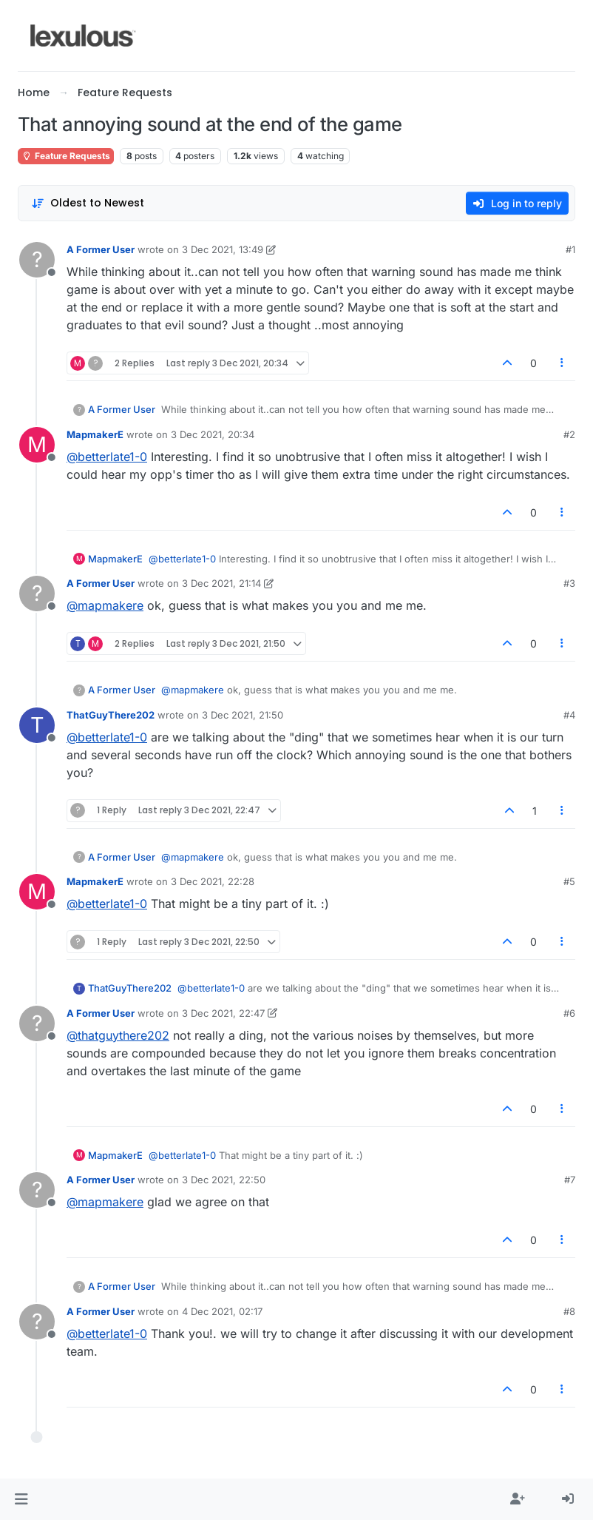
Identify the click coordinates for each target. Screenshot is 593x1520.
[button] (21, 1499)
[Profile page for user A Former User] (37, 260)
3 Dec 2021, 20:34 (212, 434)
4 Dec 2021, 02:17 (222, 1311)
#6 (569, 1013)
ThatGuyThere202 (111, 715)
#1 (570, 249)
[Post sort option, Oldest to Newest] (87, 203)
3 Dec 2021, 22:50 (223, 1180)
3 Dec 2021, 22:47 (223, 1013)
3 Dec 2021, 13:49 (222, 249)
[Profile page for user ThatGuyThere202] (37, 725)
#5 (569, 881)
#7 (569, 1180)
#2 (569, 434)
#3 (569, 583)
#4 (569, 715)
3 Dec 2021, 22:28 (212, 881)
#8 (569, 1311)
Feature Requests (65, 155)
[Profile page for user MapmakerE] (37, 445)
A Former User (101, 249)
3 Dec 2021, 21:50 (242, 715)
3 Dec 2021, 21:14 (221, 583)
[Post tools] (562, 363)
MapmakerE (95, 434)
